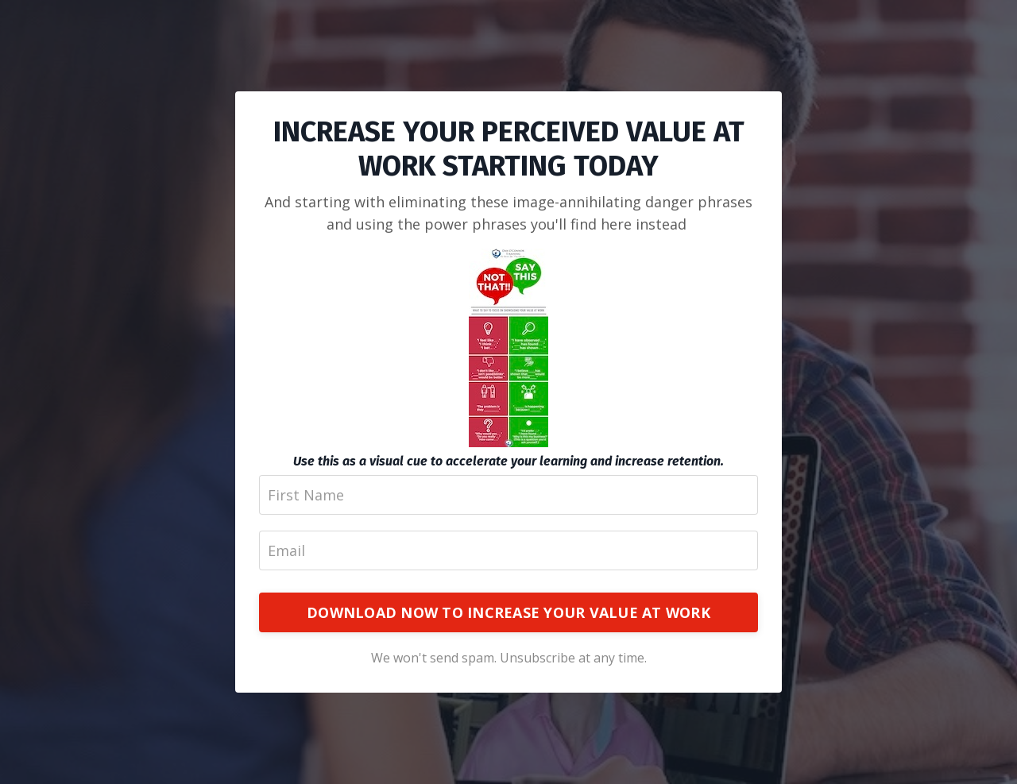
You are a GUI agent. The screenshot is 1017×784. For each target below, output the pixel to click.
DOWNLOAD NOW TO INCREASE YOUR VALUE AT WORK (508, 612)
